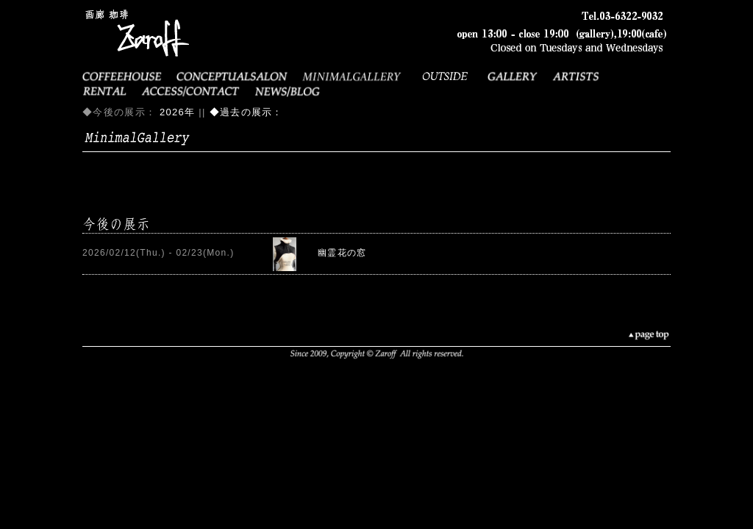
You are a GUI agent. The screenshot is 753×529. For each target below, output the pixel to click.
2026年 (177, 112)
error (376, 253)
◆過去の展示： (246, 112)
